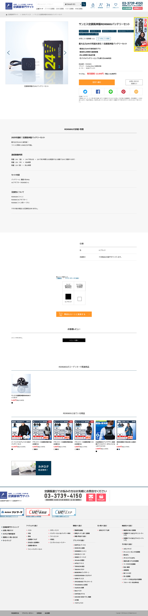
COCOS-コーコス (95, 31)
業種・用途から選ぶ (80, 536)
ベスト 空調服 (69, 9)
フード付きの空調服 (129, 564)
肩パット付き (127, 573)
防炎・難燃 (127, 567)
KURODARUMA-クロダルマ (83, 575)
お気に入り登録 (104, 38)
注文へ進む (97, 82)
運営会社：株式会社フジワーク (12, 512)
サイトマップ (7, 541)
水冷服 (77, 600)
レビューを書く (74, 340)
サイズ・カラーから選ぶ (72, 278)
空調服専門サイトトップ (11, 527)
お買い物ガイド (8, 530)
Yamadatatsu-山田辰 (81, 585)
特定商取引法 (15, 613)
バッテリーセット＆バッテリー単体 (89, 34)
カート (108, 7)
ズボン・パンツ (54, 530)
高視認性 (126, 570)
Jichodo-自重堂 (79, 560)
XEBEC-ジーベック (80, 557)
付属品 (52, 539)
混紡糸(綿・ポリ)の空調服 (131, 561)
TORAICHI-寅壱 (79, 566)
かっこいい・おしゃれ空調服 (132, 552)
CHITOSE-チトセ (80, 594)
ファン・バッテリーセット (35, 549)
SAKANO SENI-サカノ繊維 (83, 597)
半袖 (29, 533)
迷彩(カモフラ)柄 (104, 530)
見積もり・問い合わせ (10, 537)
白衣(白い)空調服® (33, 542)
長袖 (29, 536)
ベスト (30, 530)
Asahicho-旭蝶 (79, 588)
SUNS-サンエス (84, 31)
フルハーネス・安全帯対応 (131, 582)
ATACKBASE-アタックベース (126, 31)
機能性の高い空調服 (130, 530)
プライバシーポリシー (28, 613)
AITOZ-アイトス (79, 563)
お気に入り (116, 7)
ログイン (93, 7)
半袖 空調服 (78, 9)
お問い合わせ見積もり (134, 82)
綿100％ (126, 555)
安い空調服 (127, 576)
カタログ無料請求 (9, 534)
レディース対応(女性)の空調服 (133, 579)
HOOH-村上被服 (80, 548)
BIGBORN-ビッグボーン (109, 31)
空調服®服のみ (32, 545)
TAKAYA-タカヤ (79, 569)
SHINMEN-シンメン (80, 551)
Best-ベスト (78, 591)
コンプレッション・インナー (58, 542)
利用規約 (39, 613)
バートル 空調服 (49, 9)
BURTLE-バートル (80, 545)
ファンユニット (54, 536)
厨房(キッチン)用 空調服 (82, 533)
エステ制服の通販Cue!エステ (64, 512)
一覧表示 (59, 278)
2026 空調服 (60, 9)
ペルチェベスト (79, 603)
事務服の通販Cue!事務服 (38, 512)
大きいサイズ (127, 549)
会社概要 (47, 613)
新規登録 (100, 7)
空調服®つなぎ (32, 539)
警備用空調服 (79, 530)
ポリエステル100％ (129, 558)
